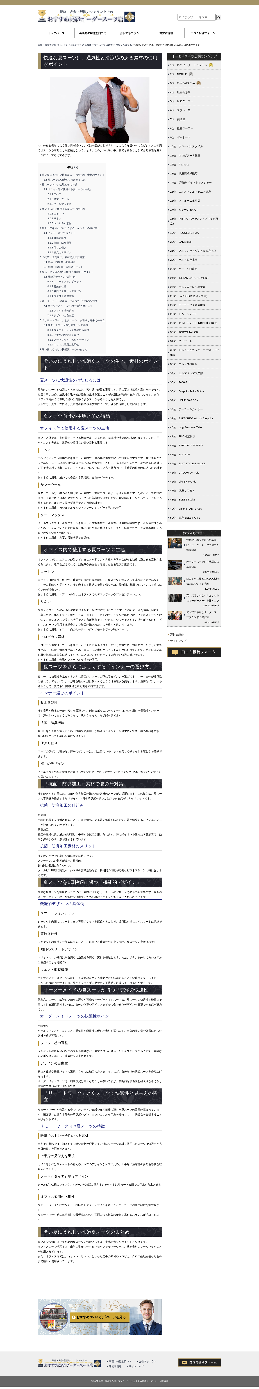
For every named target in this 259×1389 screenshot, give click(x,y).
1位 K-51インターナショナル (188, 65)
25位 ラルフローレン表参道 (188, 286)
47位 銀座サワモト (182, 490)
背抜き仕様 (57, 286)
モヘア (54, 194)
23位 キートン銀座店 (183, 268)
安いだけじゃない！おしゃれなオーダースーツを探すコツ (202, 598)
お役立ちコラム (129, 33)
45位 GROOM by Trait (184, 472)
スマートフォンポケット (64, 281)
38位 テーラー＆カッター (186, 409)
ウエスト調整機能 (60, 296)
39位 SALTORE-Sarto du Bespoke (191, 418)
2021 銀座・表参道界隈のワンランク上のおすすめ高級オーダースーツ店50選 (130, 1381)
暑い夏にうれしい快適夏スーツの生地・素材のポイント (72, 174)
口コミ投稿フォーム (203, 33)
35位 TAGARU (180, 382)
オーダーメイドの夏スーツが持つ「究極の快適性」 (70, 300)
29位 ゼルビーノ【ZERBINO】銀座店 (193, 322)
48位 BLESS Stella (182, 499)
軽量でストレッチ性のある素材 (68, 330)
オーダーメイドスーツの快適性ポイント (68, 305)
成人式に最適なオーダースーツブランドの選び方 (202, 615)
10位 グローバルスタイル (186, 146)
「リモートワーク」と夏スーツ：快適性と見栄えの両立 (72, 320)
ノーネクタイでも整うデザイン (68, 339)
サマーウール (58, 199)
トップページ (56, 33)
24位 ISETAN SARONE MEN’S (189, 277)
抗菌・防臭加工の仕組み (60, 262)
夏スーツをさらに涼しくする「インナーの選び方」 (70, 228)
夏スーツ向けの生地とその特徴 (58, 184)
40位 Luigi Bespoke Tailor (186, 427)
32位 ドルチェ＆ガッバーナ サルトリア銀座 (195, 352)
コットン (55, 213)
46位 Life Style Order (183, 481)
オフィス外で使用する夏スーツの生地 (67, 189)
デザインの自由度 (60, 315)
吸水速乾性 (57, 237)
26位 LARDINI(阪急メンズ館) (188, 295)
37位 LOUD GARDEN (184, 400)
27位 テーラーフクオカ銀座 (188, 304)
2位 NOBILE (178, 74)
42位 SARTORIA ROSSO (186, 445)
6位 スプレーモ (180, 110)
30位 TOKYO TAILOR (184, 332)
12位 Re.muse (179, 164)
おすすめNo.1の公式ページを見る (101, 1317)
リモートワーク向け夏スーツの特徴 (66, 325)
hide (75, 167)
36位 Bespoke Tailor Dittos (187, 391)
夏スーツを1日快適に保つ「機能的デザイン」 (67, 271)
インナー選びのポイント (60, 233)
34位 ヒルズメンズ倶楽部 (186, 373)
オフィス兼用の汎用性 (63, 344)
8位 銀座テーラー (181, 128)
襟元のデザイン (59, 252)
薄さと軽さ (57, 247)
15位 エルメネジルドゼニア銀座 (190, 191)
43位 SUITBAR (180, 454)
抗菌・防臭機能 (59, 242)
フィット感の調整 (60, 310)
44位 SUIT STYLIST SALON (188, 463)
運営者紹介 (177, 634)
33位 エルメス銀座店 (183, 364)
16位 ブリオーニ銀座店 (185, 200)
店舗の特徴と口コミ (120, 1361)
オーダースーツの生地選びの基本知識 (202, 564)
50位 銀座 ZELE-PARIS (185, 517)
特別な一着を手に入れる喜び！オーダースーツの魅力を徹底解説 (202, 545)
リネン (54, 218)
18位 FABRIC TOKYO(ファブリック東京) (194, 221)
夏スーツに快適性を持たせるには (65, 179)
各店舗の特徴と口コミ (92, 33)
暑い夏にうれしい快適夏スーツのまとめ (63, 349)
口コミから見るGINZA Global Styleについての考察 (202, 581)
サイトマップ (178, 640)
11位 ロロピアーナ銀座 (185, 155)
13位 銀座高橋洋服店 (183, 173)
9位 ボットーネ (180, 137)
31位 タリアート (181, 341)
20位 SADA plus (180, 241)
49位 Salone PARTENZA (186, 508)
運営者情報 (166, 33)
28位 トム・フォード (183, 313)
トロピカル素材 (59, 223)
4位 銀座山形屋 (180, 92)
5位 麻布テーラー (181, 101)
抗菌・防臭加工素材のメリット (63, 267)
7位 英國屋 (177, 119)
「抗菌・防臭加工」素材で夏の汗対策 (62, 257)
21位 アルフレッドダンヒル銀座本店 (193, 250)
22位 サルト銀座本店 (183, 259)
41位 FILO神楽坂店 (182, 436)
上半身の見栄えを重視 (63, 334)
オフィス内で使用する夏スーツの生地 (62, 208)
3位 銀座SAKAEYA (182, 83)
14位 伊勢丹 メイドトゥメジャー (191, 182)
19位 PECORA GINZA (184, 232)
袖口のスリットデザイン (64, 291)
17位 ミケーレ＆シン (183, 209)
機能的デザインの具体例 (60, 276)
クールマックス (59, 203)
